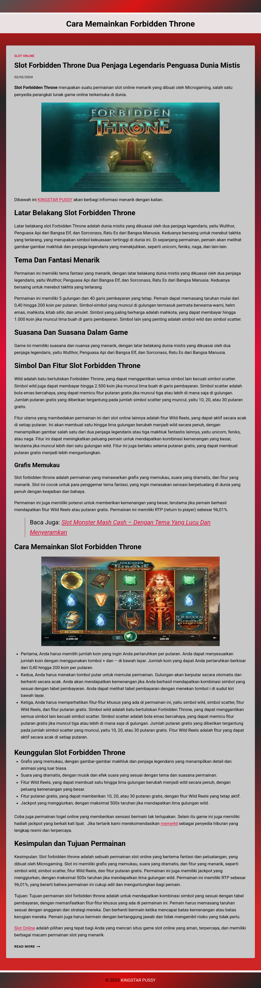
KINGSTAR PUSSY (55, 199)
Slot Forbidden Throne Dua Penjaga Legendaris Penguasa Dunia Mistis (127, 65)
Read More (27, 946)
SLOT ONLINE (24, 56)
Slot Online (24, 927)
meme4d (169, 823)
